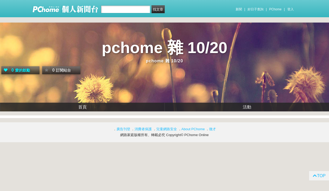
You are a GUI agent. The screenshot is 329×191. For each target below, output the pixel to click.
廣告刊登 (123, 129)
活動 (247, 107)
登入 (290, 9)
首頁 (82, 107)
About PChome (193, 129)
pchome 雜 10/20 (164, 48)
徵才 (212, 129)
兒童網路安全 (166, 129)
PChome (275, 9)
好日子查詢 (255, 9)
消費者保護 (143, 129)
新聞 (239, 9)
